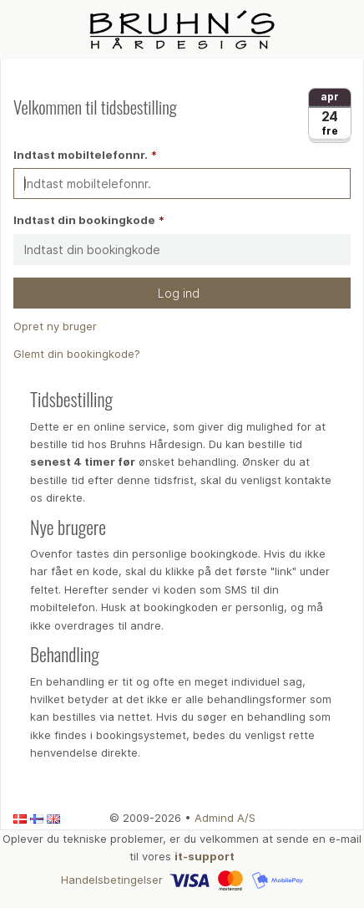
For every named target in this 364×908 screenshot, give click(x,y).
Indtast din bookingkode (84, 220)
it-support (204, 856)
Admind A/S (225, 817)
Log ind (182, 293)
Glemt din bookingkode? (76, 353)
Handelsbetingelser (112, 878)
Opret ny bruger (55, 326)
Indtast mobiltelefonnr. (80, 154)
